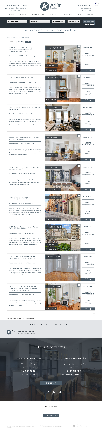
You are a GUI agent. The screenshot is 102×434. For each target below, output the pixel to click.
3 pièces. (20, 333)
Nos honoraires (22, 426)
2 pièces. (14, 333)
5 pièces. (32, 333)
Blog (79, 14)
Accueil (11, 14)
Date (27, 41)
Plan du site (9, 426)
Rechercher (89, 21)
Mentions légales (15, 426)
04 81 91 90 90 (74, 371)
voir (88, 70)
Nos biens (23, 14)
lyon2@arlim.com (28, 374)
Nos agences (68, 14)
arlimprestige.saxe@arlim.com (73, 374)
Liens (27, 426)
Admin (29, 426)
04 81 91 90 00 (28, 371)
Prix (20, 42)
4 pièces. (26, 333)
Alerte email (54, 14)
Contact (90, 14)
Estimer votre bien (38, 14)
